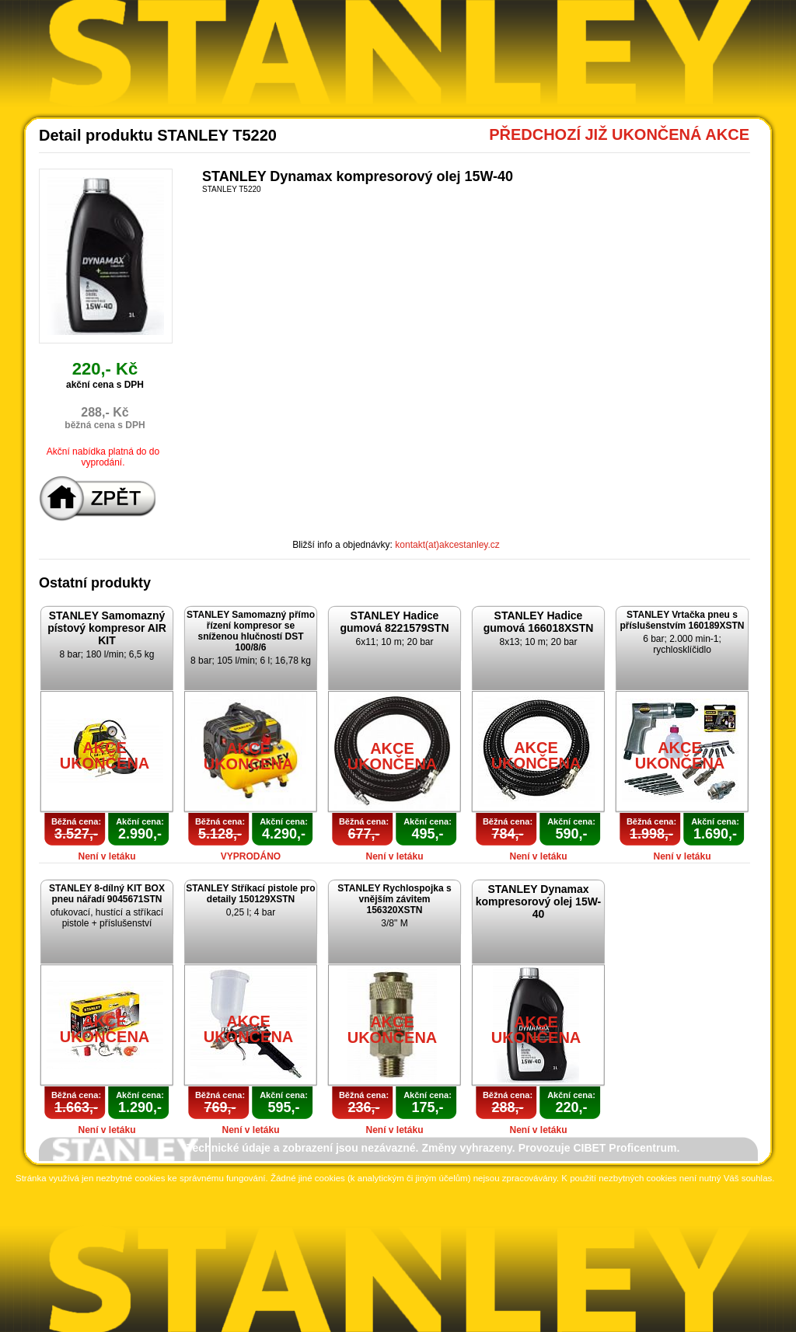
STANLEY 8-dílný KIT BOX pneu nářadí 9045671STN (107, 894)
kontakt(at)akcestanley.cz (447, 544)
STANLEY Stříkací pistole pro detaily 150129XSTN (250, 894)
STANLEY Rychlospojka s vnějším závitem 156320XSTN (394, 899)
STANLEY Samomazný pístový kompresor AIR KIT (106, 628)
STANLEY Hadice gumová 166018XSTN (539, 621)
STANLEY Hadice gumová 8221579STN (394, 621)
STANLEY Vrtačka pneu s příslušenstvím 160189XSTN (682, 620)
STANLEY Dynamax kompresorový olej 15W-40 (539, 901)
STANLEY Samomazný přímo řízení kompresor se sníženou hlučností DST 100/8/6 (251, 631)
